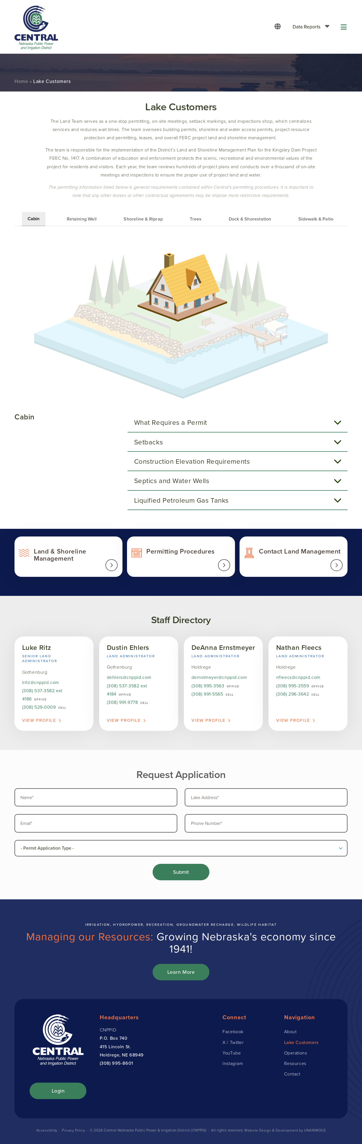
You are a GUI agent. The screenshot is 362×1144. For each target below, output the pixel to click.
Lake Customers (301, 1044)
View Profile (39, 721)
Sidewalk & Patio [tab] (315, 219)
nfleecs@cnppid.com (298, 678)
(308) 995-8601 (116, 1065)
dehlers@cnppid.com (129, 678)
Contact (292, 1076)
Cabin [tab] (34, 218)
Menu (344, 27)
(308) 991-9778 (122, 703)
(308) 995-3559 (292, 686)
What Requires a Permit (171, 422)
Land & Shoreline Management (68, 557)
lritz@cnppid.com (40, 683)
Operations (295, 1055)
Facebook (232, 1033)
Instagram (232, 1065)
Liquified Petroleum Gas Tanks (182, 500)
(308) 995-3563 (208, 686)
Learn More (181, 973)
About (290, 1033)
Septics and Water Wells (173, 480)
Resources (295, 1065)
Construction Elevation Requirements (193, 461)
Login (58, 1092)
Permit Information (181, 557)
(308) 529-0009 (39, 708)
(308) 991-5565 (207, 694)
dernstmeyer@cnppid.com (219, 678)
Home (21, 81)
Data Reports (307, 26)
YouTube (231, 1055)
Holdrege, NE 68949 (122, 1057)
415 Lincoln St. (115, 1048)
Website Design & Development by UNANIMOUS (285, 1132)
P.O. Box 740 (114, 1040)
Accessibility (46, 1132)
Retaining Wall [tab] (82, 219)
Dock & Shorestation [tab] (250, 219)
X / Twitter (233, 1044)
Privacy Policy (73, 1132)
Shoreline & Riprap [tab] (143, 219)
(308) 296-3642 (292, 694)
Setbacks (149, 442)
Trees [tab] (195, 219)
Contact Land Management (294, 557)
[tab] (238, 422)
